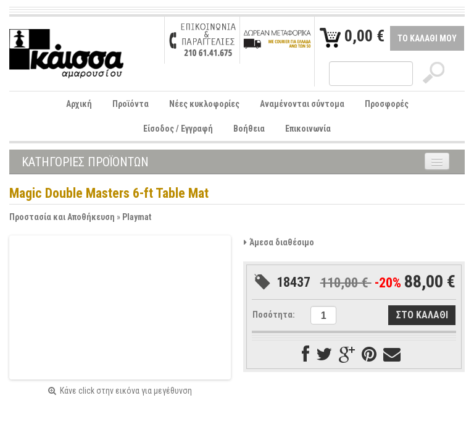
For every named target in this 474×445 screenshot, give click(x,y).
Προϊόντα (130, 104)
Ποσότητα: (273, 315)
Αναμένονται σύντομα (302, 104)
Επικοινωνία (308, 129)
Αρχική (79, 104)
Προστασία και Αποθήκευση (62, 217)
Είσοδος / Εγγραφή (178, 129)
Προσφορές (387, 104)
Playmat (136, 217)
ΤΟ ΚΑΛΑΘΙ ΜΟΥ (427, 38)
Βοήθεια (249, 129)
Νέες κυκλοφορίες (204, 104)
